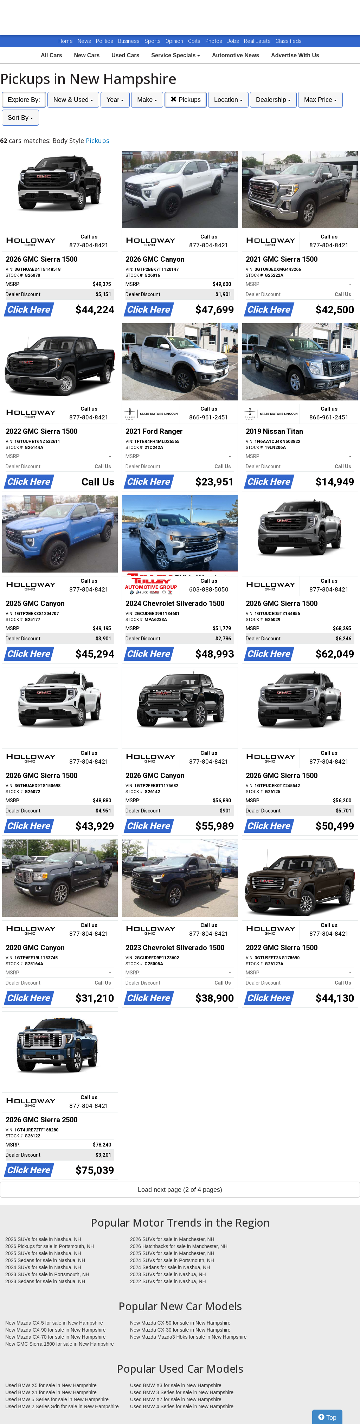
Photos (214, 41)
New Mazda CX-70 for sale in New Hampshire (55, 1337)
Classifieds (289, 41)
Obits (195, 41)
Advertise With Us (295, 55)
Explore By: (24, 99)
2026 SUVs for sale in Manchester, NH (172, 1239)
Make (147, 99)
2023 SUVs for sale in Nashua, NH (168, 1274)
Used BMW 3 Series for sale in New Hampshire (181, 1392)
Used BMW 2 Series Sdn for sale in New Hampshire (62, 1406)
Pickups (186, 99)
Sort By (20, 117)
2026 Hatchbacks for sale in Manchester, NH (178, 1246)
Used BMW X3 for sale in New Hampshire (175, 1385)
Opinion (175, 41)
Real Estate (258, 41)
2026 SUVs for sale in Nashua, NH (43, 1239)
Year (115, 99)
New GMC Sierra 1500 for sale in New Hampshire (59, 1344)
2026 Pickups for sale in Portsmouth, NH (49, 1246)
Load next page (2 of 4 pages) (180, 1189)
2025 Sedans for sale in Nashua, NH (45, 1260)
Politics (104, 41)
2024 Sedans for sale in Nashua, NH (170, 1267)
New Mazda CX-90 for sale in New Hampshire (55, 1330)
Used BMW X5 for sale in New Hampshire (51, 1385)
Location (228, 99)
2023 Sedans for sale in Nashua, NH (45, 1281)
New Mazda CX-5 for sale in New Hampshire (54, 1323)
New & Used (73, 99)
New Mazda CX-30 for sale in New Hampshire (180, 1330)
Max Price (320, 99)
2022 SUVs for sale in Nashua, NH (168, 1281)
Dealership (273, 99)
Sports (153, 41)
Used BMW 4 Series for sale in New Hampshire (181, 1406)
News (84, 41)
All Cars (51, 55)
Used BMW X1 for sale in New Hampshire (51, 1392)
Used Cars (125, 55)
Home (65, 41)
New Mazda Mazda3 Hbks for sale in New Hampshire (188, 1337)
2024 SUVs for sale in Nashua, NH (43, 1267)
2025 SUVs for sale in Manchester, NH (172, 1253)
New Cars (86, 55)
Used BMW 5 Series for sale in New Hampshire (57, 1399)
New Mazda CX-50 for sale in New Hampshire (180, 1323)
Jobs (233, 41)
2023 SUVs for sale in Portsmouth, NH (47, 1274)
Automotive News (235, 55)
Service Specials (175, 55)
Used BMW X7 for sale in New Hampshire (175, 1399)
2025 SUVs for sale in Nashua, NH (43, 1253)
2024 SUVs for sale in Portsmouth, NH (172, 1260)
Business (129, 41)
